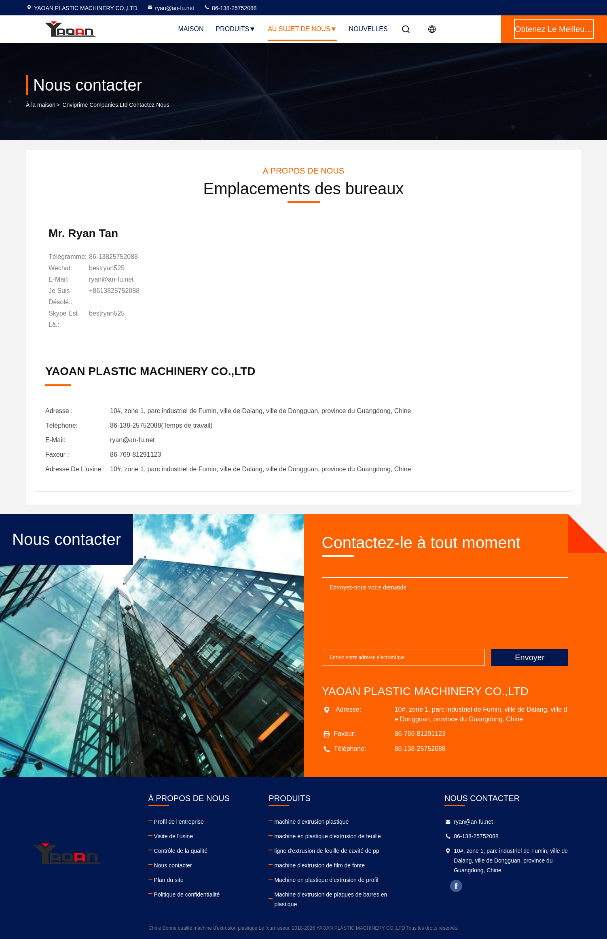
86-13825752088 (113, 256)
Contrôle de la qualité (180, 851)
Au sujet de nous (302, 28)
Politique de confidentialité (187, 894)
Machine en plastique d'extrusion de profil (326, 880)
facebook (456, 886)
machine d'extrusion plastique (311, 821)
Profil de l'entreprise (179, 821)
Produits (236, 28)
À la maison (40, 105)
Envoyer (529, 657)
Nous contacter (173, 865)
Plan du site (169, 880)
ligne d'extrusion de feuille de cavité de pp (326, 851)
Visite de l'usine (173, 836)
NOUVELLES (368, 28)
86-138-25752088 (230, 8)
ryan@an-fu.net (170, 8)
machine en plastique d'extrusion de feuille (327, 836)
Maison (190, 28)
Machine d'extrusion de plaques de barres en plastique (330, 899)
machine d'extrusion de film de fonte (319, 865)
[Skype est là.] (107, 319)
